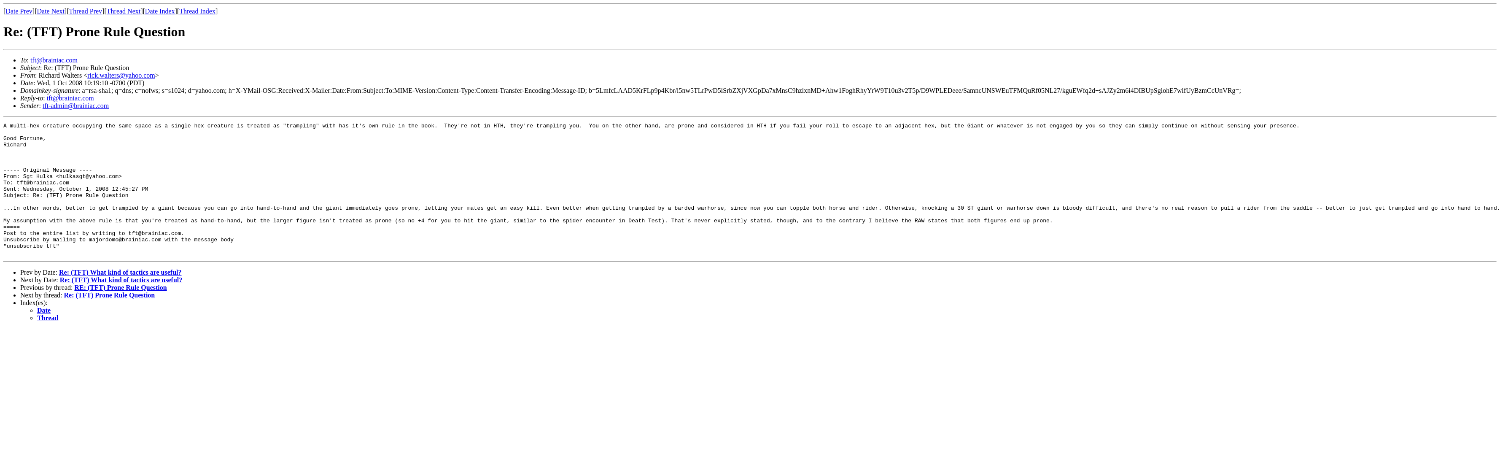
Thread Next (123, 11)
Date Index (160, 11)
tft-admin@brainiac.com (76, 105)
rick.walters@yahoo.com (121, 75)
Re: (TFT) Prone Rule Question (109, 321)
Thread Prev (85, 11)
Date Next (51, 11)
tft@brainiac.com (54, 60)
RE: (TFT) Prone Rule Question (120, 314)
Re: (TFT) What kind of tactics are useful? (120, 299)
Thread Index (197, 11)
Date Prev (18, 11)
